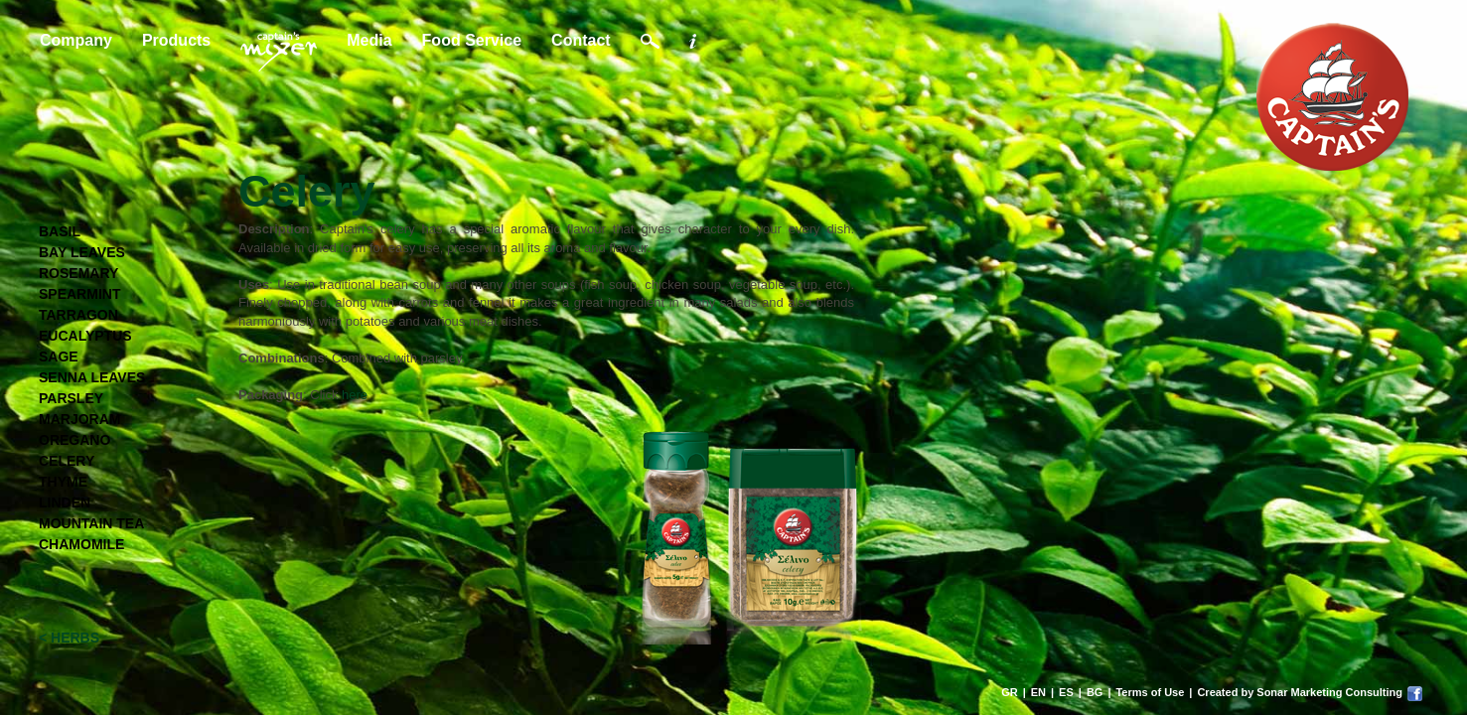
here (354, 394)
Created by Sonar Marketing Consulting (1299, 692)
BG (1095, 692)
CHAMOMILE (81, 544)
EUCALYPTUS (85, 336)
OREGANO (74, 440)
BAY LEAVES (82, 252)
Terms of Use (1149, 692)
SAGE (58, 356)
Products (176, 40)
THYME (63, 482)
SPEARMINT (79, 294)
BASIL (59, 231)
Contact (581, 40)
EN (1038, 692)
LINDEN (64, 502)
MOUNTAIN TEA (91, 523)
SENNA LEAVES (92, 377)
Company (76, 40)
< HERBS (69, 637)
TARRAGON (78, 315)
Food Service (471, 40)
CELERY (66, 461)
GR (1009, 692)
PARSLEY (71, 398)
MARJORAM (79, 419)
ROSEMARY (78, 273)
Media (369, 40)
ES (1066, 692)
